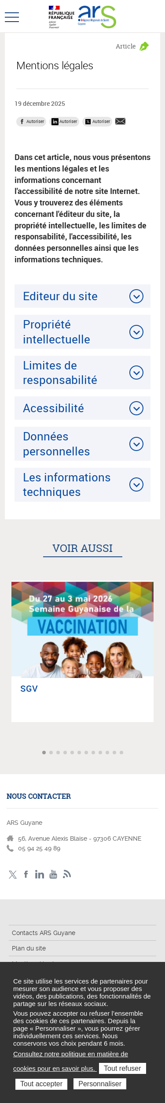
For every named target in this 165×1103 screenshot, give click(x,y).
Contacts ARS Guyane (43, 932)
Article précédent (8, 752)
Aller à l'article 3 (59, 753)
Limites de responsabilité (60, 372)
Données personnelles (56, 443)
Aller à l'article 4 (66, 753)
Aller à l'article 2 (52, 753)
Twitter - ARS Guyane (12, 874)
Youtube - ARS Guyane (53, 874)
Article (126, 46)
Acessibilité (53, 407)
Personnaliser (99, 1084)
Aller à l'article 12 (122, 753)
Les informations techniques (67, 484)
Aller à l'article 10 (108, 753)
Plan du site (29, 948)
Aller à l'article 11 (115, 753)
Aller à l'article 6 (80, 753)
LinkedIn (40, 874)
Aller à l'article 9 (101, 753)
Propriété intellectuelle (56, 331)
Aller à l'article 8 (94, 753)
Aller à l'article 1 (45, 753)
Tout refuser (122, 1068)
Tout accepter (41, 1084)
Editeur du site (60, 295)
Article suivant (157, 752)
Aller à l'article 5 (73, 753)
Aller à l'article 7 (87, 753)
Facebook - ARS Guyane (26, 874)
